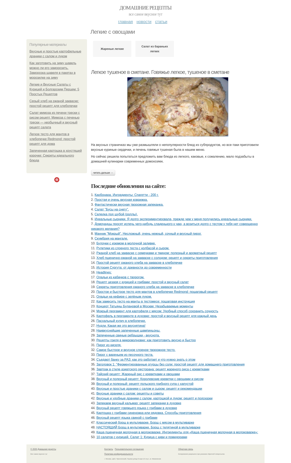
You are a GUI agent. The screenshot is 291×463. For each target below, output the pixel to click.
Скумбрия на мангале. (111, 238)
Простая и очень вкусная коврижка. (121, 199)
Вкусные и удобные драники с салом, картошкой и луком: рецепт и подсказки (154, 398)
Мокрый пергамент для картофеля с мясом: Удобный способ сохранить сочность (157, 311)
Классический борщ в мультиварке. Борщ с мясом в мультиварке (145, 422)
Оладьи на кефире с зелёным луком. (124, 296)
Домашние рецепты (146, 8)
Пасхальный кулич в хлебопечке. (121, 321)
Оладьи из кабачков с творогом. (120, 277)
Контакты (108, 449)
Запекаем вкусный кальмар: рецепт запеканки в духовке (138, 403)
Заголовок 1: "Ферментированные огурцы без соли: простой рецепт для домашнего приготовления (170, 364)
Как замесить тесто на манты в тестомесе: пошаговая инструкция (145, 301)
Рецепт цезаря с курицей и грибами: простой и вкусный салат (142, 282)
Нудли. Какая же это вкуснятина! (121, 325)
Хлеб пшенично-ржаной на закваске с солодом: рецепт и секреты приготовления (157, 258)
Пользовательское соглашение (129, 449)
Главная (125, 21)
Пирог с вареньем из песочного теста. (124, 354)
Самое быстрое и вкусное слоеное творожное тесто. (136, 350)
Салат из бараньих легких (154, 49)
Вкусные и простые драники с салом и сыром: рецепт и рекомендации (149, 388)
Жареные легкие (112, 48)
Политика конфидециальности (118, 454)
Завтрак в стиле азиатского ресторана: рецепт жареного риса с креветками (152, 369)
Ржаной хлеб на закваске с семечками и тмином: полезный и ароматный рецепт (156, 253)
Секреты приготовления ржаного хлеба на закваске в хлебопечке (145, 287)
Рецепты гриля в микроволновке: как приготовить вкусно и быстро (146, 340)
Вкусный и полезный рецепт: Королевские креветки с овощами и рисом (149, 379)
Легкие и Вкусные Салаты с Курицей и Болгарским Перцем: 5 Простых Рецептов (54, 89)
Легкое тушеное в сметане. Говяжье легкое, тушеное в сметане (160, 72)
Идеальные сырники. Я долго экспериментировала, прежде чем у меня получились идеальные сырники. (173, 219)
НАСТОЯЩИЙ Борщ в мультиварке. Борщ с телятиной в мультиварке (148, 427)
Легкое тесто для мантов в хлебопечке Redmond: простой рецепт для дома (52, 139)
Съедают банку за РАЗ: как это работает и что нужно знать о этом (145, 359)
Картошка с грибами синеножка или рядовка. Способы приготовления (148, 413)
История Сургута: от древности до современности (134, 267)
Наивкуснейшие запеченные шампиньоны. (128, 330)
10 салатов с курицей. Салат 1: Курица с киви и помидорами (141, 437)
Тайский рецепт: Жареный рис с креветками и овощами (138, 374)
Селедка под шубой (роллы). (116, 214)
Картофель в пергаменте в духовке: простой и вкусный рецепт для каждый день (156, 316)
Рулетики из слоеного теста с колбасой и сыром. (133, 248)
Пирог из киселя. (108, 345)
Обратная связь (185, 449)
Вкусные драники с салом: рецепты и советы (130, 393)
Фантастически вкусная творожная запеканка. (129, 204)
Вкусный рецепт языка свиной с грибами (126, 417)
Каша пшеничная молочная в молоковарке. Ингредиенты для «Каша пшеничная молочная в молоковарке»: (177, 432)
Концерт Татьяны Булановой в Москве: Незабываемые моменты (144, 306)
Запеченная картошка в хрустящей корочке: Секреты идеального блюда (55, 155)
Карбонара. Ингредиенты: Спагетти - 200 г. (127, 195)
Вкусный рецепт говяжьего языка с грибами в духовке (136, 408)
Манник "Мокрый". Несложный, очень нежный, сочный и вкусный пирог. (148, 233)
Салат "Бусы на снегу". (112, 209)
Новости (143, 21)
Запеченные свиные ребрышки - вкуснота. (128, 335)
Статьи (161, 21)
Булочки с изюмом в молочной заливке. (126, 243)
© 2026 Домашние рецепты (43, 449)
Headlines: (104, 272)
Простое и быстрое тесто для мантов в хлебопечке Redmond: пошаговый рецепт (157, 291)
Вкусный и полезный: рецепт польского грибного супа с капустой (145, 383)
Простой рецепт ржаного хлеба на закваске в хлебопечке (139, 262)
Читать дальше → (103, 172)
